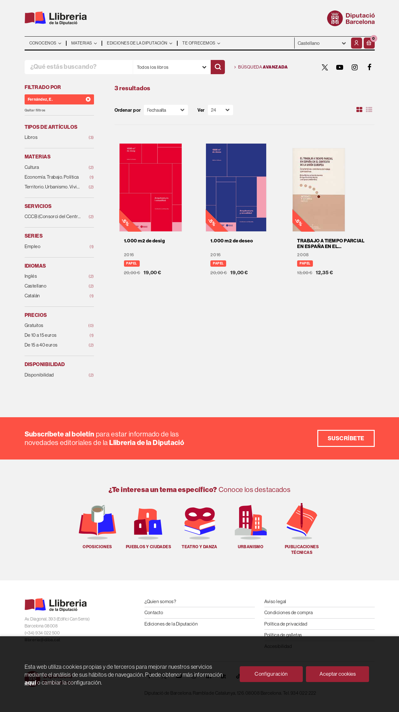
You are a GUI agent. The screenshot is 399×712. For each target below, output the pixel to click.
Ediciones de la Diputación (171, 624)
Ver (200, 110)
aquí (30, 682)
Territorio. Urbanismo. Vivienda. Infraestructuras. (53, 187)
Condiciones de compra (288, 612)
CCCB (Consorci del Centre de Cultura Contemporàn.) (53, 216)
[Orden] (166, 110)
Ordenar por (127, 110)
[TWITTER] (325, 67)
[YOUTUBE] (340, 67)
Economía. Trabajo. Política (53, 177)
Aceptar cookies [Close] (338, 674)
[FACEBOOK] (370, 67)
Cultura (53, 167)
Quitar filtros (35, 110)
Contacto (153, 612)
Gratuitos (53, 325)
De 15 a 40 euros (53, 345)
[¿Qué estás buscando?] (79, 67)
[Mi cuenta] (356, 43)
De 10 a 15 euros (53, 335)
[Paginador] (220, 110)
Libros (53, 137)
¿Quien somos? (160, 601)
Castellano (53, 286)
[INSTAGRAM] (355, 67)
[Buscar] (218, 67)
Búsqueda (261, 67)
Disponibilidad (53, 375)
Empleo (53, 246)
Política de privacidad (286, 624)
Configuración (271, 674)
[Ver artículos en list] (369, 110)
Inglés (53, 276)
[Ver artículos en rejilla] (359, 110)
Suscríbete (346, 438)
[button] (369, 43)
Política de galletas (283, 635)
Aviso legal (275, 601)
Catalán (53, 296)
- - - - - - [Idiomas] (322, 43)
